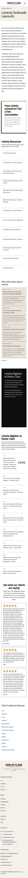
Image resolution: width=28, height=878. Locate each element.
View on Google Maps (7, 844)
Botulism (3, 737)
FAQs (2, 822)
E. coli (2, 710)
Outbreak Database (5, 856)
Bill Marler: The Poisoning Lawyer (9, 853)
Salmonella (4, 714)
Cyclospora (4, 746)
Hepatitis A (4, 720)
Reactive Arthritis (5, 723)
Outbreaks (3, 799)
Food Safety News (5, 862)
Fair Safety (3, 859)
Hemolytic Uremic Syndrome (8, 750)
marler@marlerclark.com (8, 837)
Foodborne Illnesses (6, 8)
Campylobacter (5, 740)
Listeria (3, 717)
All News (3, 807)
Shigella (3, 743)
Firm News (3, 805)
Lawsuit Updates (5, 802)
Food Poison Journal (5, 865)
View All (2, 789)
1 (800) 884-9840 (7, 834)
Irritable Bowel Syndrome (7, 730)
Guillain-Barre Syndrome (7, 727)
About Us (3, 819)
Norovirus (3, 733)
